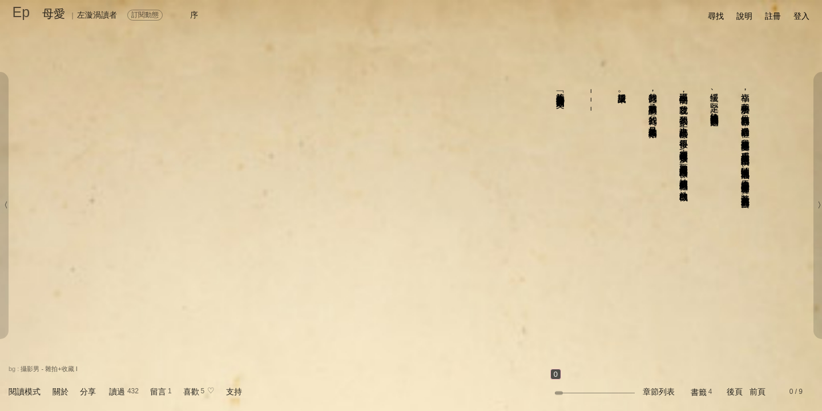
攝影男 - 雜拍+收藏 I (49, 368)
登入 (801, 16)
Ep (21, 12)
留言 (158, 391)
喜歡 (191, 391)
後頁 (735, 391)
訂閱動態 (145, 15)
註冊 (773, 16)
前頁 (757, 391)
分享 (88, 391)
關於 (60, 391)
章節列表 (659, 391)
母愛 (53, 13)
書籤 (699, 392)
